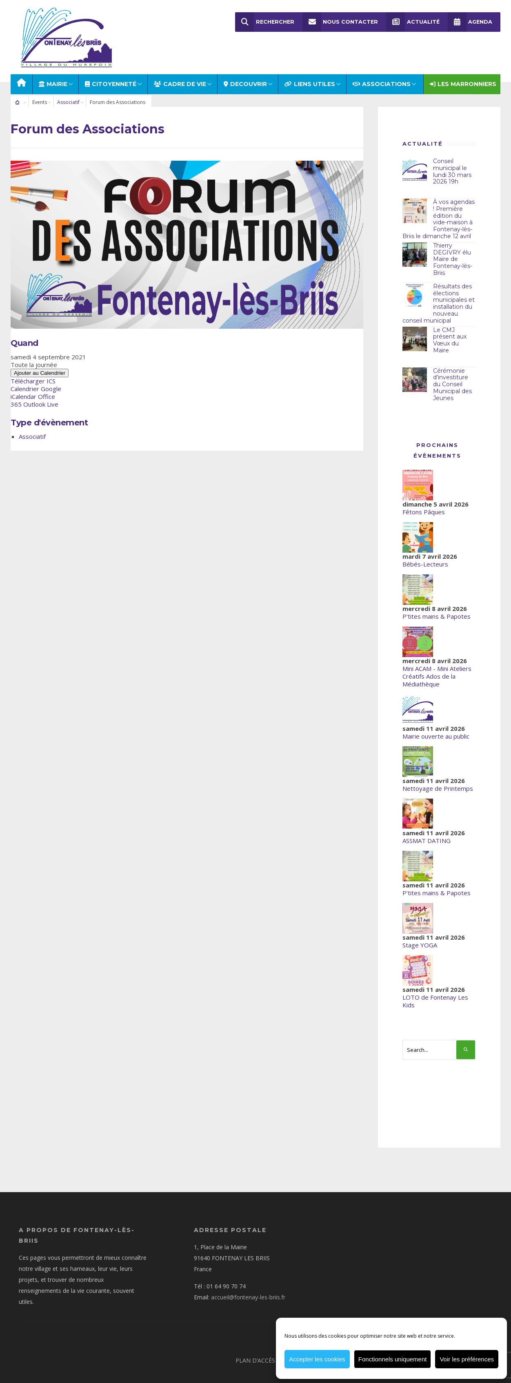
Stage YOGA (419, 927)
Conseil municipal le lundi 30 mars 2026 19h (452, 153)
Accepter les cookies (317, 1359)
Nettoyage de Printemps (437, 770)
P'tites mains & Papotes (436, 598)
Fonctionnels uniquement (392, 1359)
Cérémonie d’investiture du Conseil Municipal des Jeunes (452, 366)
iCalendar (23, 378)
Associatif (68, 84)
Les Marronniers (463, 66)
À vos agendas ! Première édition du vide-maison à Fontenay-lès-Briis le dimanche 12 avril (438, 201)
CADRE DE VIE (180, 66)
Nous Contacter (340, 22)
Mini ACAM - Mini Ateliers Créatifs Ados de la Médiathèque (436, 658)
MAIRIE (53, 66)
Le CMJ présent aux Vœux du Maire (450, 322)
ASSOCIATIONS (382, 66)
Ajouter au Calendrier (39, 355)
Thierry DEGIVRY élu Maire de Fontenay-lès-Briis (452, 241)
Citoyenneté (110, 66)
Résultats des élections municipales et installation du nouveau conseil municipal (438, 285)
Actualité (412, 22)
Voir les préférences (467, 1359)
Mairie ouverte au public (435, 718)
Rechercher (265, 22)
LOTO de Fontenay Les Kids (435, 983)
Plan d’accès (255, 1342)
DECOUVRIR (245, 66)
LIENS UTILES (309, 66)
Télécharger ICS (33, 363)
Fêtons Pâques (423, 493)
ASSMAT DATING (426, 822)
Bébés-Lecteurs (425, 546)
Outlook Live (40, 386)
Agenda (469, 22)
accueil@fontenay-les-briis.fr (248, 1279)
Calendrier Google (36, 371)
